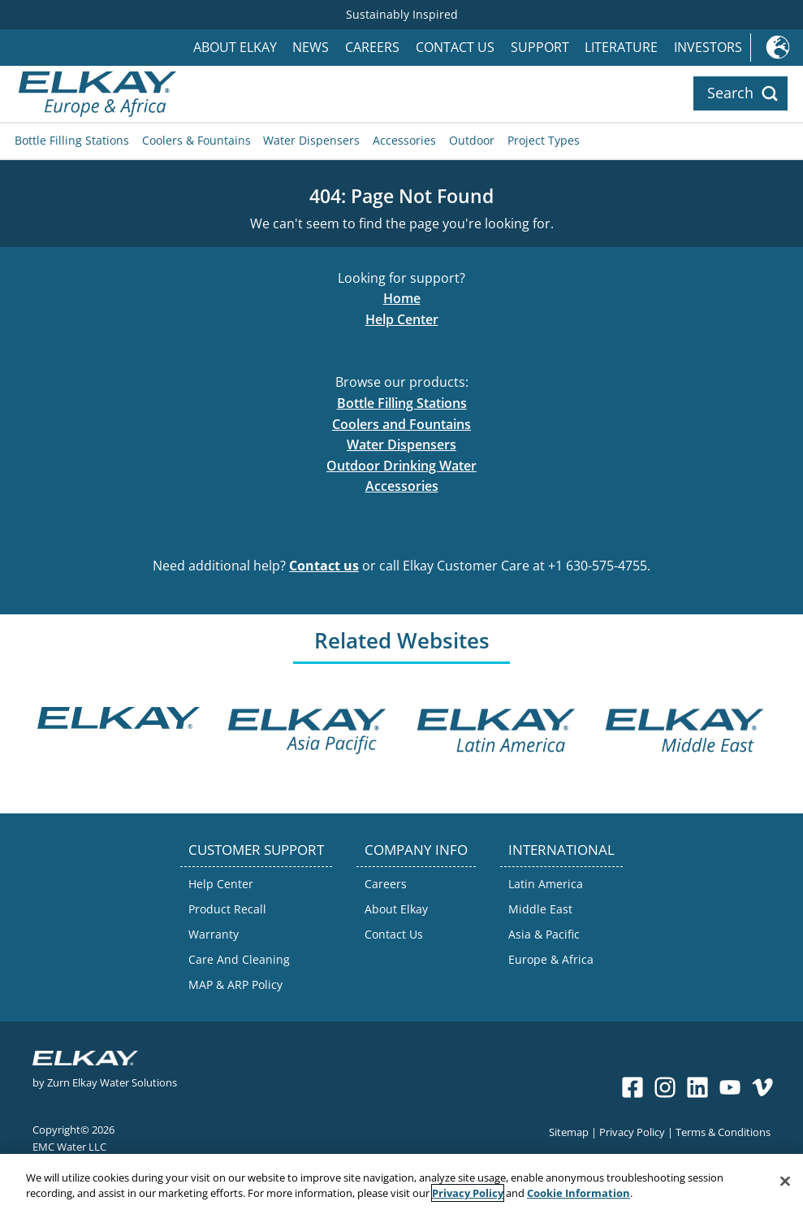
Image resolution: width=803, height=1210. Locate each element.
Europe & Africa (551, 959)
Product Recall (227, 908)
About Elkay (235, 47)
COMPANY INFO (416, 849)
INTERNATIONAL (561, 849)
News (310, 47)
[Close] (785, 1186)
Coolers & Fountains (196, 140)
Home (402, 298)
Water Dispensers (311, 140)
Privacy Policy (632, 1131)
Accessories (404, 140)
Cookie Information (578, 1198)
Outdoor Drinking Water (401, 466)
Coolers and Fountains (401, 424)
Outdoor (471, 140)
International (776, 47)
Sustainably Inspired (402, 14)
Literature (621, 47)
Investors (708, 47)
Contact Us (455, 47)
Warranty (213, 934)
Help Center (401, 319)
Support (540, 47)
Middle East (540, 908)
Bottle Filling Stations (72, 140)
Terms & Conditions (723, 1131)
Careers (372, 47)
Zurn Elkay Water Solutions (112, 1082)
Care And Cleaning (239, 959)
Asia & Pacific (544, 934)
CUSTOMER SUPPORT (256, 849)
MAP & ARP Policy (235, 984)
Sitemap (569, 1131)
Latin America (545, 883)
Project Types (543, 140)
